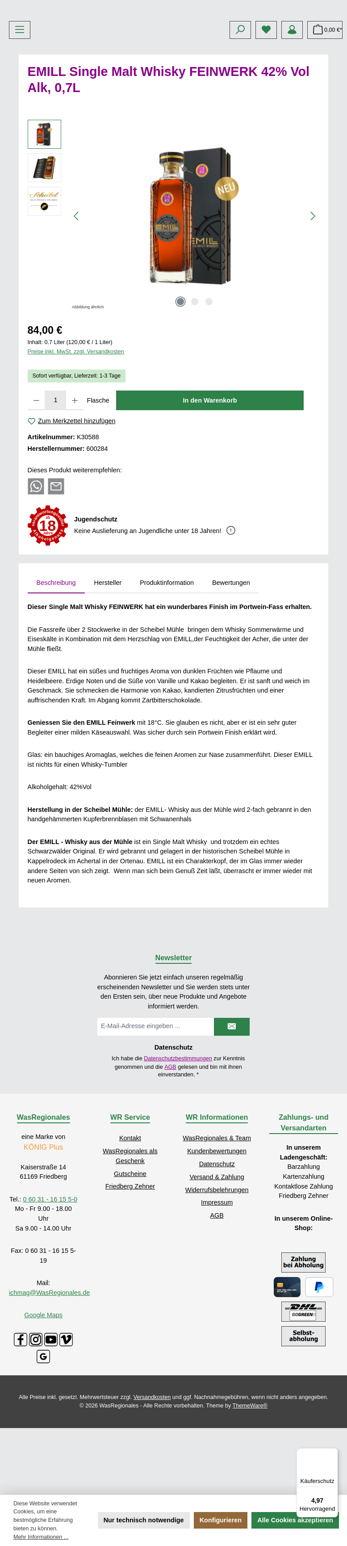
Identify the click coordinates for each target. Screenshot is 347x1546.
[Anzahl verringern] (36, 467)
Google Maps (43, 1381)
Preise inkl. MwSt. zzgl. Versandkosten (76, 419)
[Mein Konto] (292, 96)
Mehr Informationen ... (40, 1537)
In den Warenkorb (210, 467)
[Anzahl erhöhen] (75, 467)
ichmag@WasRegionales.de (49, 1359)
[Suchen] (240, 96)
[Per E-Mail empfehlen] (56, 552)
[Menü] (19, 96)
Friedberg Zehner (130, 1253)
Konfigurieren (221, 1520)
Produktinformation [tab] (167, 649)
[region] (174, 282)
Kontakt (130, 1205)
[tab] (56, 649)
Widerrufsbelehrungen (217, 1256)
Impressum (217, 1269)
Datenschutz (217, 1230)
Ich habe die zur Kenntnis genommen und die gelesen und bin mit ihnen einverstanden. (178, 1133)
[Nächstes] (312, 282)
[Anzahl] (55, 467)
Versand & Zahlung (216, 1243)
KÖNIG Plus (43, 1214)
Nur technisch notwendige (144, 1520)
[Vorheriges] (77, 282)
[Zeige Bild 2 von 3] (194, 368)
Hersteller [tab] (108, 649)
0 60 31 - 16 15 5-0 (50, 1265)
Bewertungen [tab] (231, 649)
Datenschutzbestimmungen (178, 1125)
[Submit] (232, 1093)
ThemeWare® (250, 1472)
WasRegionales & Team (217, 1205)
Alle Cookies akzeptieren (295, 1520)
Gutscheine (130, 1240)
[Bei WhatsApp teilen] (36, 552)
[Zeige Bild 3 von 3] (209, 368)
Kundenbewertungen (217, 1218)
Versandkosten (152, 1464)
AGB (170, 1133)
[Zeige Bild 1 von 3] (180, 368)
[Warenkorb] (325, 96)
